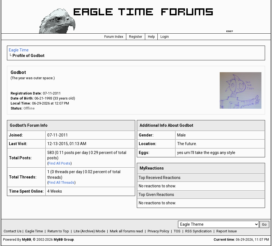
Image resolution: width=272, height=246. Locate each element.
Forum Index (113, 37)
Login (164, 37)
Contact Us (12, 231)
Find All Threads (61, 182)
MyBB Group (64, 240)
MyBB (26, 240)
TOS (177, 231)
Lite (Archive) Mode (89, 231)
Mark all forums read (126, 231)
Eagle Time (19, 50)
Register (135, 37)
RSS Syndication (198, 231)
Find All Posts (59, 163)
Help (151, 37)
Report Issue (226, 231)
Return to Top (58, 231)
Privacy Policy (158, 231)
